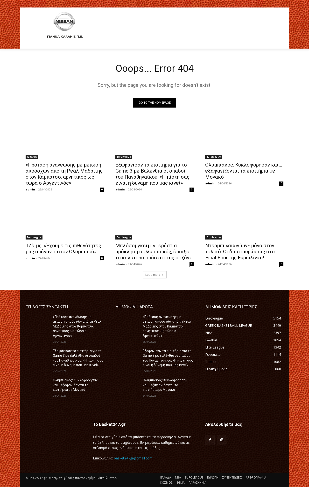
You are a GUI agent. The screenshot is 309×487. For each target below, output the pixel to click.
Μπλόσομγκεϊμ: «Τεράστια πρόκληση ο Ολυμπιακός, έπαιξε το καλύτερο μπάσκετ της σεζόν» (153, 252)
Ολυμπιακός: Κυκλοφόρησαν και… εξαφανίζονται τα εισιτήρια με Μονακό (243, 171)
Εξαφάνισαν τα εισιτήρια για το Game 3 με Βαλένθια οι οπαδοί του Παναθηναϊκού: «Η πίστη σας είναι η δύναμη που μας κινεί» (152, 174)
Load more (154, 275)
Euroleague (124, 156)
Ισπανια (32, 156)
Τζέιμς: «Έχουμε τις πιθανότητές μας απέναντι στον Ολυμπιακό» (63, 248)
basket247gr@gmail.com (133, 458)
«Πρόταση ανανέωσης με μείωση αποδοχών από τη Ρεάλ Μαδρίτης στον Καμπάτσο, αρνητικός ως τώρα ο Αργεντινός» (64, 174)
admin (30, 189)
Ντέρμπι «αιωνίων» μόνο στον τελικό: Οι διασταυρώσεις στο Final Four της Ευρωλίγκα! (240, 252)
